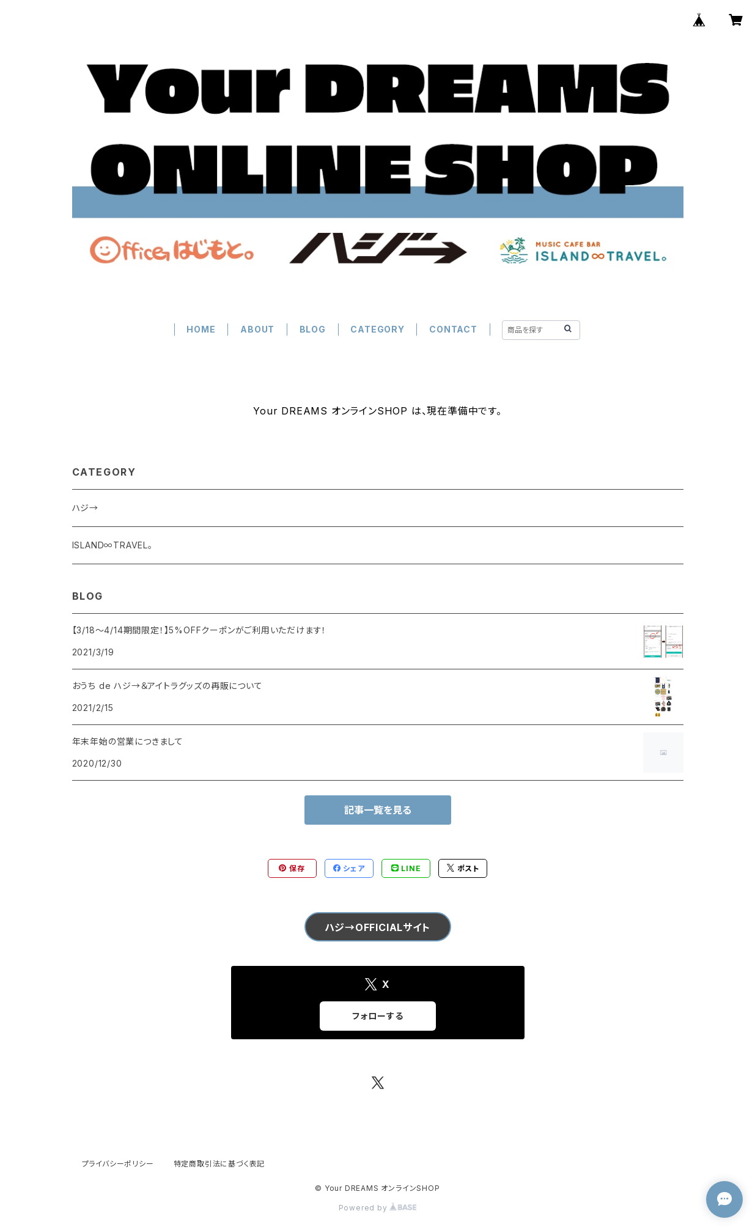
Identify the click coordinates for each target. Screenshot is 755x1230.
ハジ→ (85, 508)
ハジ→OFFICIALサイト (377, 927)
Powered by (378, 1207)
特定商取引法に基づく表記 (219, 1163)
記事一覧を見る (377, 810)
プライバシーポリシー (118, 1163)
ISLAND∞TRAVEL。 (112, 545)
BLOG (313, 329)
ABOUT (257, 329)
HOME (200, 329)
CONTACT (453, 329)
